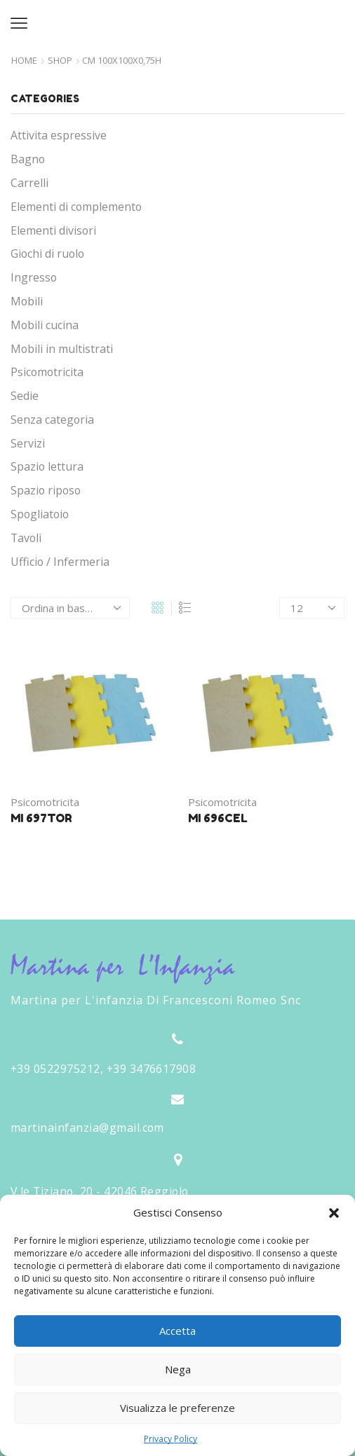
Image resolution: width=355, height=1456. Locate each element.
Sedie (25, 395)
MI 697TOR (41, 818)
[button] (334, 1213)
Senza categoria (52, 419)
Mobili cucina (45, 325)
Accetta (177, 1331)
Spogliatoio (40, 514)
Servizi (28, 443)
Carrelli (29, 182)
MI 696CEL (218, 818)
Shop (60, 60)
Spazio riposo (46, 490)
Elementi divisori (53, 230)
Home (24, 60)
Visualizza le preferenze (177, 1408)
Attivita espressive (59, 135)
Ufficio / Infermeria (60, 561)
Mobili (27, 301)
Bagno (28, 159)
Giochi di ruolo (47, 253)
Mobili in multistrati (62, 348)
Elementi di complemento (76, 206)
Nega (178, 1369)
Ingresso (34, 277)
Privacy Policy (170, 1439)
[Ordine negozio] (70, 607)
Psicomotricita (45, 802)
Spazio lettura (47, 466)
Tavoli (26, 538)
